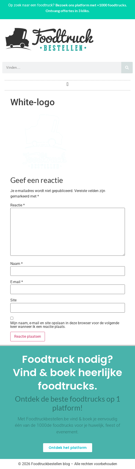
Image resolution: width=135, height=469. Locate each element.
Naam (16, 264)
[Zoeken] (127, 67)
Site (13, 300)
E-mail (16, 282)
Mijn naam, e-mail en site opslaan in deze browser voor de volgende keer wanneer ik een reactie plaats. (64, 325)
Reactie (17, 205)
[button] (67, 84)
